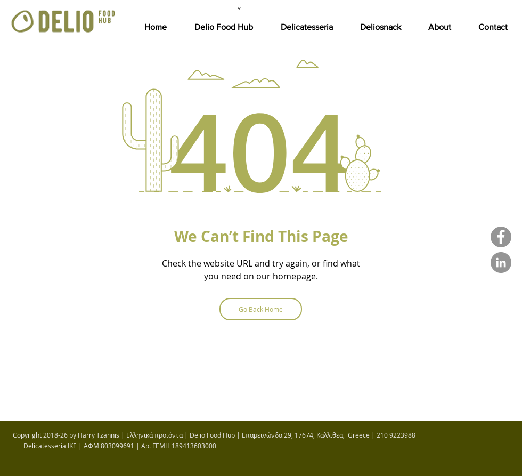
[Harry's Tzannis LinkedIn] (501, 262)
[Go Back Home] (260, 309)
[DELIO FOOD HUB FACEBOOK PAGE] (501, 237)
